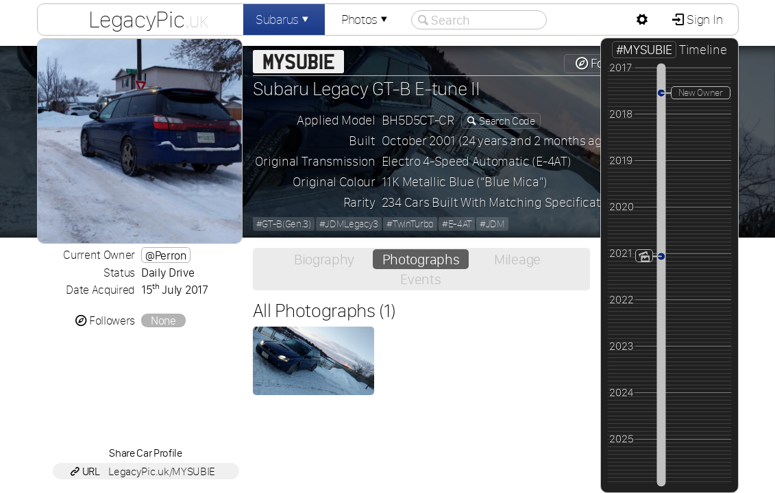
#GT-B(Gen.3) (283, 224)
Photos (366, 19)
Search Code (506, 120)
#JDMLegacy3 (348, 224)
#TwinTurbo (410, 224)
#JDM (492, 224)
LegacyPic (148, 19)
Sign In (703, 19)
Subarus (284, 19)
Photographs (420, 259)
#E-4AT (456, 224)
